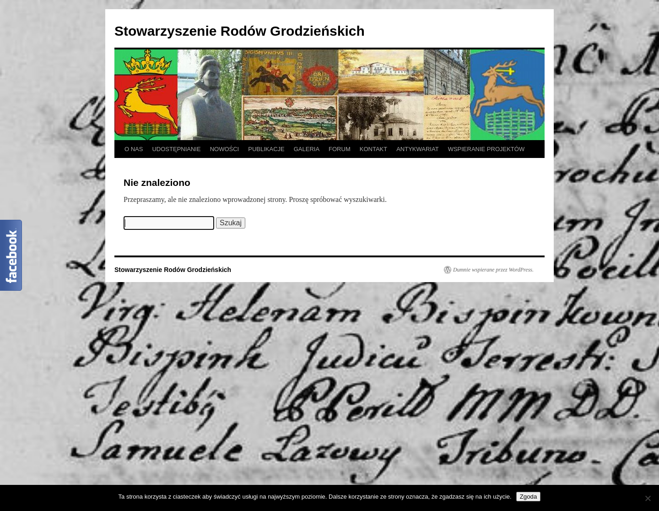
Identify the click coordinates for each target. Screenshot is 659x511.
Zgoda (528, 496)
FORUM (340, 149)
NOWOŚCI (224, 149)
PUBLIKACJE (266, 149)
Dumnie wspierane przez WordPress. (493, 269)
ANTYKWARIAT (417, 149)
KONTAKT (373, 149)
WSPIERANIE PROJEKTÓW (486, 149)
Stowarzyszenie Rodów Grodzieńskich (239, 30)
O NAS (133, 149)
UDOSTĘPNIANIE (176, 149)
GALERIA (306, 149)
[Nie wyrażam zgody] (647, 498)
